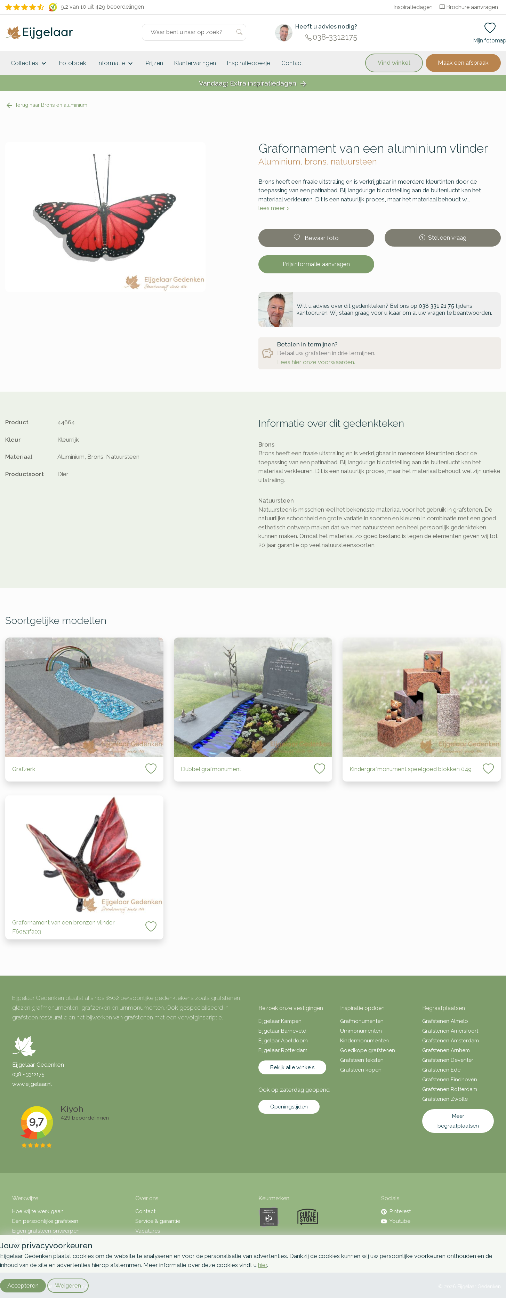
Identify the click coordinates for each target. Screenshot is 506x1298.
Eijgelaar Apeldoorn (283, 1040)
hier (262, 1264)
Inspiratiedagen (413, 7)
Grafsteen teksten (362, 1060)
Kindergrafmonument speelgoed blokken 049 (411, 769)
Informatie (116, 63)
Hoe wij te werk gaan (38, 1211)
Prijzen (154, 62)
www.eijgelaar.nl (32, 1084)
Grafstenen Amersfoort (450, 1031)
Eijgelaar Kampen (280, 1021)
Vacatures (147, 1231)
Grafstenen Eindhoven (449, 1079)
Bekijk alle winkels (292, 1067)
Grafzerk (23, 769)
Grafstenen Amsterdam (450, 1040)
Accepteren (23, 1285)
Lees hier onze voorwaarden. (316, 362)
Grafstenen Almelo (445, 1021)
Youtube (395, 1221)
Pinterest (396, 1211)
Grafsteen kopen (360, 1070)
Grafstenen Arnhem (446, 1050)
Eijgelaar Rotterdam (282, 1050)
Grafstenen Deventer (447, 1060)
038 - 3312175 (28, 1074)
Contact (292, 62)
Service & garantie (157, 1221)
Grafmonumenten (362, 1021)
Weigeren (68, 1285)
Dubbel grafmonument (211, 769)
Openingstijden (289, 1107)
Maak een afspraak (463, 62)
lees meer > (274, 208)
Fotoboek (72, 62)
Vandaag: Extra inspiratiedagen (253, 83)
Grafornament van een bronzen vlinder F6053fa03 (63, 927)
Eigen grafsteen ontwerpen (46, 1231)
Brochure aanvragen (469, 7)
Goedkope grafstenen (367, 1050)
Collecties (29, 63)
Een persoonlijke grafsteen (45, 1221)
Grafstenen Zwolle (445, 1099)
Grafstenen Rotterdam (449, 1089)
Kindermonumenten (364, 1040)
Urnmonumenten (361, 1031)
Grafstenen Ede (441, 1070)
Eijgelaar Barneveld (282, 1031)
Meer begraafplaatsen (458, 1121)
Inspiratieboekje (248, 62)
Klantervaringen (195, 62)
